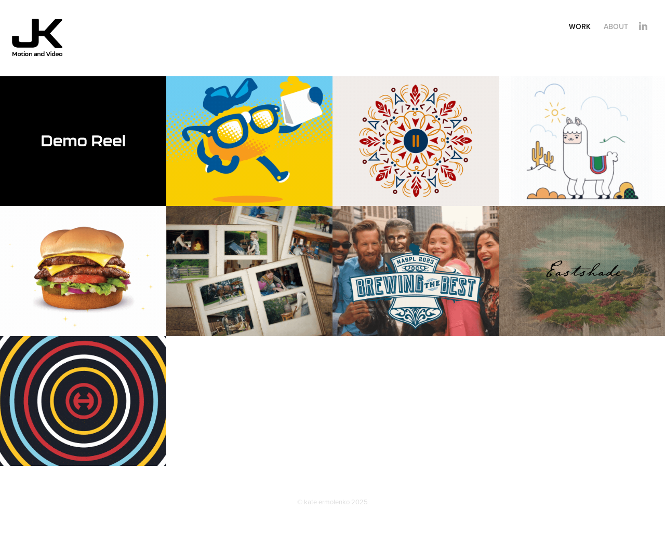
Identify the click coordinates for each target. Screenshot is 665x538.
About (616, 26)
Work (580, 26)
